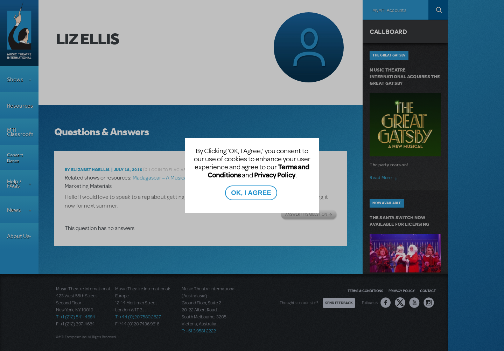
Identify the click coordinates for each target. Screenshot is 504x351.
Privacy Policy (274, 175)
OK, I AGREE (251, 192)
